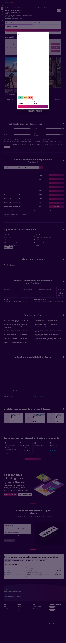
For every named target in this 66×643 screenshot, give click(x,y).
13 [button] (21, 41)
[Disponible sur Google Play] (33, 111)
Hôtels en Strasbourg (40, 587)
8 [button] (38, 38)
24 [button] (12, 47)
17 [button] (12, 44)
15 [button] (27, 41)
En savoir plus (58, 210)
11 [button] (15, 41)
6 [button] (21, 38)
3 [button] (12, 38)
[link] (35, 465)
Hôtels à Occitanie (34, 7)
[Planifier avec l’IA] (2, 16)
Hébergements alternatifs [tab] (22, 574)
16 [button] (30, 41)
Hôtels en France (27, 7)
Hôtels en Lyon (39, 582)
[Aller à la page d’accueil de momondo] (9, 2)
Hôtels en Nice (11, 584)
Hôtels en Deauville (12, 582)
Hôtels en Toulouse (12, 589)
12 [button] (18, 41)
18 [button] (15, 44)
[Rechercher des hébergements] (2, 8)
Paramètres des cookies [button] (11, 216)
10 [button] (12, 41)
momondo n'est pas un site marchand (36, 605)
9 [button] (41, 38)
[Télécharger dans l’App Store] (41, 111)
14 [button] (24, 41)
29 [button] (27, 47)
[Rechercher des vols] (2, 6)
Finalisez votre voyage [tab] (45, 574)
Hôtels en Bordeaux (40, 589)
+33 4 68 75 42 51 (13, 16)
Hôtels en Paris (11, 580)
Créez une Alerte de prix (55, 456)
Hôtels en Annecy (11, 587)
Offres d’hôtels (11, 7)
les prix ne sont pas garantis (37, 601)
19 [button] (18, 44)
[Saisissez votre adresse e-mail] (21, 543)
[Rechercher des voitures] (2, 11)
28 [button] (24, 47)
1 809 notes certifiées (21, 18)
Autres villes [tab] (11, 574)
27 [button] (21, 47)
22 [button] (27, 44)
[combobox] (21, 536)
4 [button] (15, 38)
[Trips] (2, 20)
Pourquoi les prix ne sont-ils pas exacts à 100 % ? (36, 609)
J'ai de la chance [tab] (34, 574)
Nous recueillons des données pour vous (36, 607)
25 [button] (15, 47)
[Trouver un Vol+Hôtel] (2, 14)
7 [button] (24, 38)
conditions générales (27, 553)
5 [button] (18, 38)
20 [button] (21, 44)
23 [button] (30, 44)
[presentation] (41, 111)
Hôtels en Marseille (39, 580)
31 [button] (12, 50)
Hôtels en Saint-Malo (40, 584)
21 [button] (24, 44)
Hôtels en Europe (19, 7)
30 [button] (31, 47)
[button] (2, 2)
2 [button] (41, 34)
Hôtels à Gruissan (42, 7)
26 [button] (18, 47)
